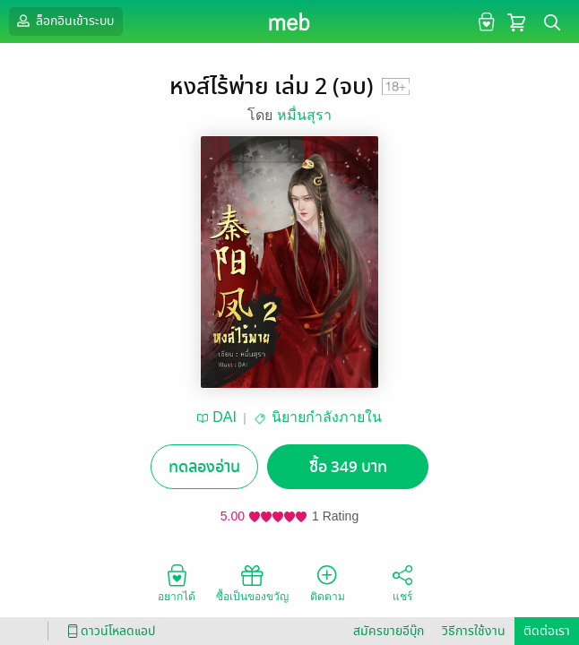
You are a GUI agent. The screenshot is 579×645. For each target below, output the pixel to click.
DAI (224, 417)
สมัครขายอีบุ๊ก (388, 631)
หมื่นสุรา (304, 115)
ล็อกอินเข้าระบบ (63, 20)
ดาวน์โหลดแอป (108, 631)
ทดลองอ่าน (204, 467)
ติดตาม (327, 582)
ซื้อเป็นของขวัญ (252, 582)
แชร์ (402, 582)
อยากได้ (176, 582)
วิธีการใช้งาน (474, 631)
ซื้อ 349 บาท (348, 467)
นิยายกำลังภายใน (327, 417)
